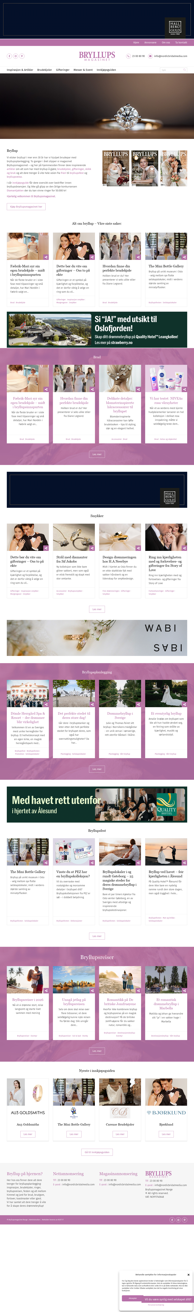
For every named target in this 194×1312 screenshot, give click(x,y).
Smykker (72, 303)
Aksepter (133, 1298)
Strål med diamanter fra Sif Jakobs (71, 559)
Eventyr (34, 1036)
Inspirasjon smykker (76, 300)
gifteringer (78, 169)
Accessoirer (117, 439)
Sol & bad (76, 1036)
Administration (34, 1220)
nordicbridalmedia (125, 1184)
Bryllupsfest (20, 751)
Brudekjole (20, 303)
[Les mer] (97, 454)
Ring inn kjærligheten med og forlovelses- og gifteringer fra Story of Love (165, 563)
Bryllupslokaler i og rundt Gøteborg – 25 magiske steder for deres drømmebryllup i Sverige (119, 880)
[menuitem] (136, 42)
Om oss (166, 42)
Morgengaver (62, 303)
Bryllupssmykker (75, 591)
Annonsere (150, 42)
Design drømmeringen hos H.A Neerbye (119, 559)
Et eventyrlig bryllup (166, 713)
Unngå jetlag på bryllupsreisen (74, 1002)
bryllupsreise (14, 176)
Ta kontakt (181, 42)
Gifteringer (61, 300)
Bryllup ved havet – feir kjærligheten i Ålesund (166, 874)
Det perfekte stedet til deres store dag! (74, 715)
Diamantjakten (21, 128)
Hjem (136, 42)
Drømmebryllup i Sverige (120, 715)
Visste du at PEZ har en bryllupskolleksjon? (73, 874)
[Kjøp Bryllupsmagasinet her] (26, 206)
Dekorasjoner (76, 921)
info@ (112, 1184)
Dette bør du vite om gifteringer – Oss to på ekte (73, 270)
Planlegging (66, 754)
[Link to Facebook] (9, 56)
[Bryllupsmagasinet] (97, 56)
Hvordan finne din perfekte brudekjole (117, 268)
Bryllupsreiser (23, 1036)
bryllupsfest (77, 173)
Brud (12, 303)
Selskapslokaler (170, 303)
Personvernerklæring (156, 1305)
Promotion (19, 754)
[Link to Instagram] (15, 56)
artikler (11, 169)
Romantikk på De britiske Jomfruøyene (120, 1002)
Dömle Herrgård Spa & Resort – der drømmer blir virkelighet (28, 717)
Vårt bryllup (125, 754)
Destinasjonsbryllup (126, 1033)
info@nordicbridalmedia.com (170, 56)
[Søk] (173, 70)
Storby (85, 1036)
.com (138, 1184)
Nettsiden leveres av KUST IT (53, 1220)
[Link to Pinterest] (21, 56)
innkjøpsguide (20, 182)
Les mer (28, 1134)
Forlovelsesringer (156, 591)
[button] (188, 1274)
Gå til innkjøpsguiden (97, 1152)
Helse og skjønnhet (168, 439)
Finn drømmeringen (111, 591)
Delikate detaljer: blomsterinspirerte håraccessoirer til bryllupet (120, 404)
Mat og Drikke (169, 918)
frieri (63, 173)
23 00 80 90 (138, 56)
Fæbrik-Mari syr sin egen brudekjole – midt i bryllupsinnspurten (27, 270)
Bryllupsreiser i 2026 (27, 1000)
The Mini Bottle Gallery (166, 266)
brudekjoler (64, 169)
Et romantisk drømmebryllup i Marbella (166, 1004)
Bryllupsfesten (155, 303)
